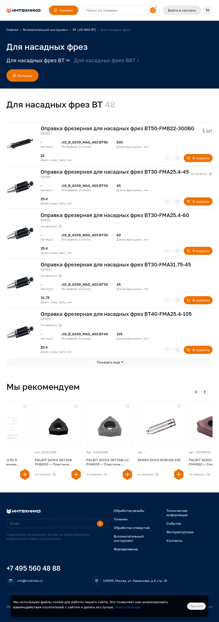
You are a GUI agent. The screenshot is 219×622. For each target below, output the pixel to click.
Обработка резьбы (129, 510)
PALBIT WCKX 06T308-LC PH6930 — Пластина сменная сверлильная (107, 462)
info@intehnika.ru (30, 580)
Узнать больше (127, 607)
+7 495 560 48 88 (33, 568)
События (173, 523)
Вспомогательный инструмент (45, 29)
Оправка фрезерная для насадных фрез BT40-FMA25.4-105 (116, 314)
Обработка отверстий (132, 528)
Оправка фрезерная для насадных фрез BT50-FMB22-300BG (117, 128)
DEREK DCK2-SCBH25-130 (159, 460)
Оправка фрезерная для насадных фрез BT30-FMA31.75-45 (116, 264)
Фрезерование (126, 549)
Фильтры (22, 75)
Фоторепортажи (180, 532)
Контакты (174, 540)
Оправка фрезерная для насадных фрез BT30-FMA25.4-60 (115, 215)
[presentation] (196, 392)
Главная (12, 29)
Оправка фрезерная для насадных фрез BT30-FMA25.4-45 (115, 172)
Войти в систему (182, 10)
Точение (120, 519)
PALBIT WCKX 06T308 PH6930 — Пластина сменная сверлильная (53, 462)
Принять (196, 606)
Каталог (63, 10)
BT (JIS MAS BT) (84, 29)
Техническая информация (177, 512)
